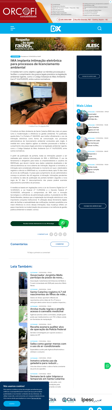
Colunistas (47, 403)
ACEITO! (11, 404)
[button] (12, 28)
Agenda (46, 409)
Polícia (46, 393)
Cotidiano (15, 56)
